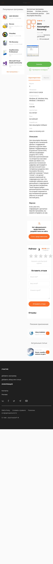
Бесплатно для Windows (43, 35)
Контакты (5, 391)
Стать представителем (39, 236)
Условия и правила (19, 410)
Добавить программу (9, 376)
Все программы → (13, 72)
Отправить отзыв (39, 304)
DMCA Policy (6, 410)
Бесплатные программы (35, 9)
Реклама (4, 394)
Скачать (39, 64)
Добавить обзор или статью (11, 380)
